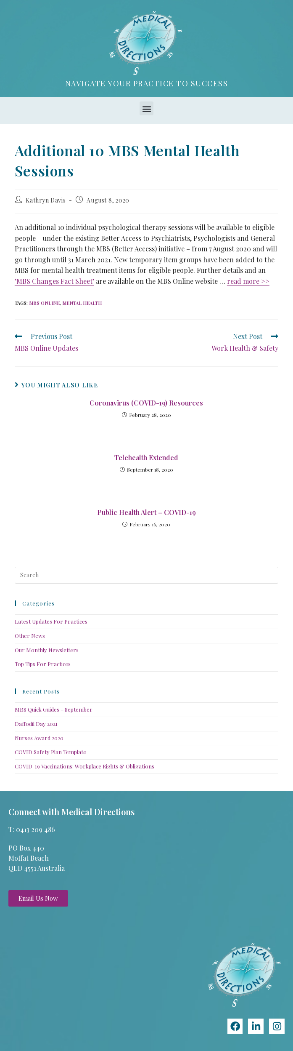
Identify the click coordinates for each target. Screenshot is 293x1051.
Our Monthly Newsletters (47, 650)
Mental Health (82, 303)
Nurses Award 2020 (39, 738)
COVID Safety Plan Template (50, 751)
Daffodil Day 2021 (36, 723)
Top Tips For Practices (43, 663)
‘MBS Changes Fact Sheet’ (54, 281)
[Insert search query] (146, 575)
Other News (30, 635)
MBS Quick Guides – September (53, 709)
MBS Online (44, 303)
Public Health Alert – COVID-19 (146, 512)
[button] (146, 108)
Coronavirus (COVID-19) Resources (146, 402)
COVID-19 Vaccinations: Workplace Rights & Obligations (84, 766)
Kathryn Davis (46, 200)
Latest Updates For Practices (51, 621)
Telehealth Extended (146, 457)
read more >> (248, 281)
